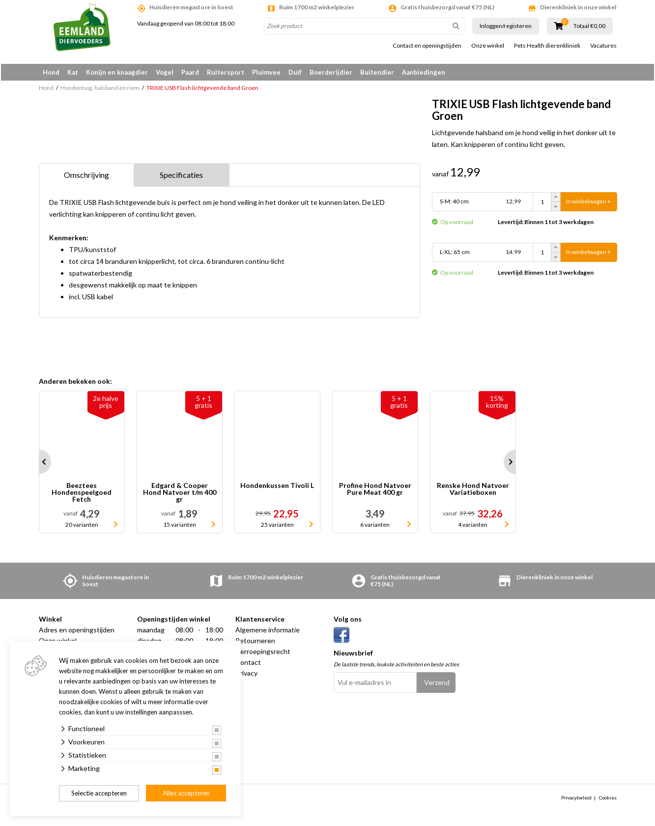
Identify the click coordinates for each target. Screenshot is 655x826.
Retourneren (255, 643)
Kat (72, 72)
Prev (39, 464)
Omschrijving (86, 177)
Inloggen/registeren (506, 25)
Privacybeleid (576, 800)
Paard (190, 72)
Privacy (246, 675)
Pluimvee (266, 72)
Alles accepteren (186, 793)
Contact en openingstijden (427, 46)
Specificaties (181, 177)
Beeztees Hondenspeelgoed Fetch (82, 494)
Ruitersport (225, 72)
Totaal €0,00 (589, 26)
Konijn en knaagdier (117, 72)
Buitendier (377, 72)
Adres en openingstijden (76, 632)
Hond (51, 72)
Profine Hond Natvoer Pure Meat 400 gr (375, 491)
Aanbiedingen (423, 72)
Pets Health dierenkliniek (547, 46)
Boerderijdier (331, 72)
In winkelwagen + (588, 204)
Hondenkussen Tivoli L (277, 488)
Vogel (164, 72)
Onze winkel (487, 46)
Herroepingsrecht (262, 654)
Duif (295, 72)
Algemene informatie (267, 632)
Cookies (608, 800)
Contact (248, 664)
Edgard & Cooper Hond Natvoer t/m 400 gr (179, 494)
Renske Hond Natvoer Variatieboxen (473, 491)
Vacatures (603, 46)
